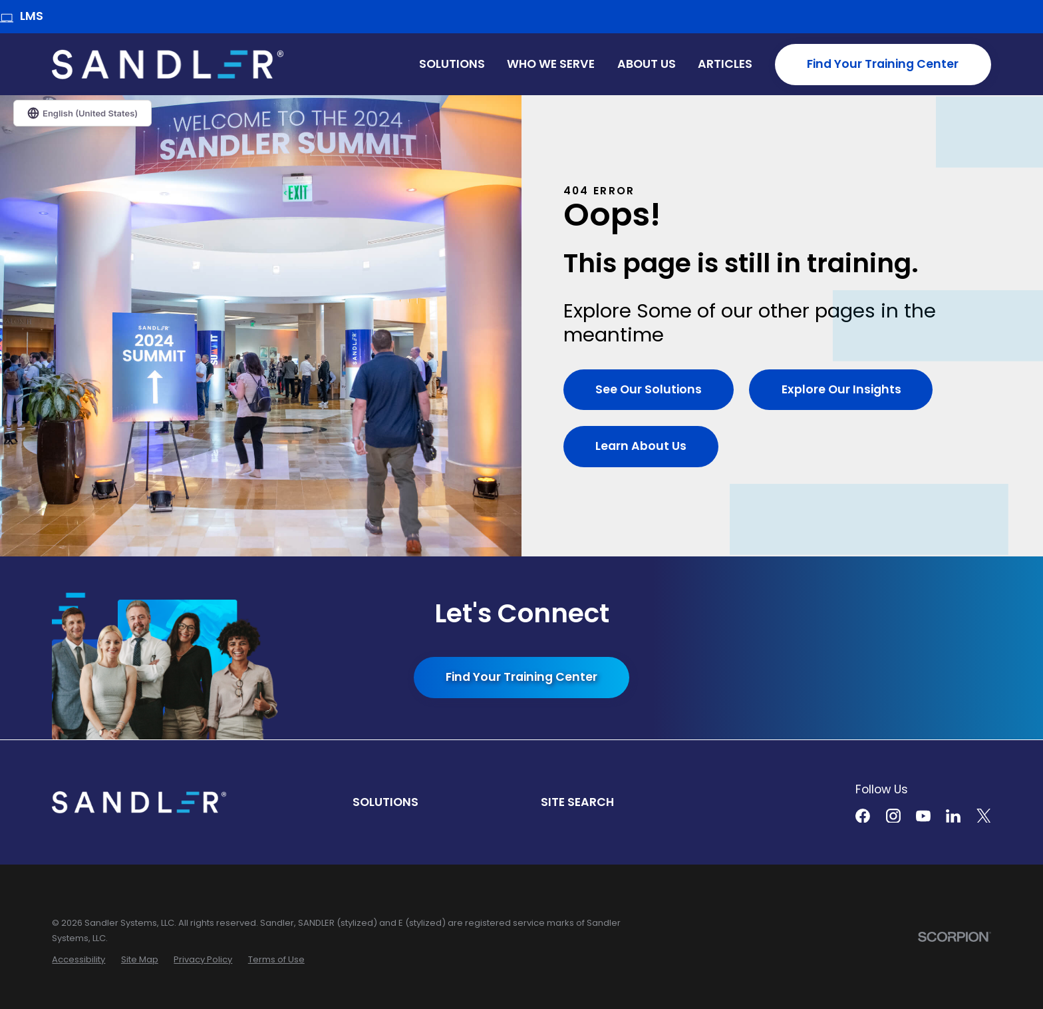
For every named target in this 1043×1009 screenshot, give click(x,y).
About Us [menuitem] (646, 64)
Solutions (385, 802)
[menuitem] (78, 959)
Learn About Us (640, 446)
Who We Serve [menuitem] (551, 64)
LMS (21, 16)
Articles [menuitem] (725, 64)
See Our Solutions (648, 389)
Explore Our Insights (842, 389)
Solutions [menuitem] (452, 64)
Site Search (577, 802)
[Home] (167, 64)
